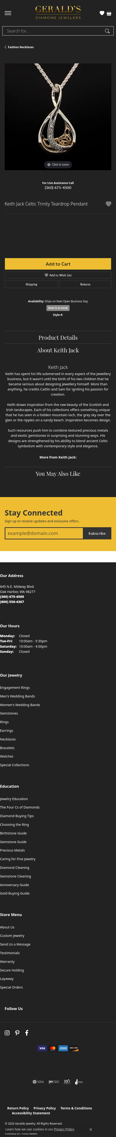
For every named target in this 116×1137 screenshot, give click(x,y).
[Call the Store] (12, 596)
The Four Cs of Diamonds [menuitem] (20, 807)
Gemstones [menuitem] (9, 713)
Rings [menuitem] (4, 722)
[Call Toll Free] (12, 601)
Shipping (31, 284)
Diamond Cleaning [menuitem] (14, 867)
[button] (102, 13)
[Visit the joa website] (79, 1081)
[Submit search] (108, 30)
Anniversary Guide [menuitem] (14, 885)
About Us (7, 927)
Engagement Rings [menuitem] (15, 687)
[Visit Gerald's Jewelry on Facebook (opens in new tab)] (26, 1033)
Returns (85, 284)
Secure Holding (12, 970)
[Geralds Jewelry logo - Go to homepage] (58, 13)
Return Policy (18, 1108)
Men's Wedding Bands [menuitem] (17, 696)
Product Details (58, 337)
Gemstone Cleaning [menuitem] (15, 876)
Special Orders (11, 987)
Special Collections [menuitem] (14, 765)
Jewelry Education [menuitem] (14, 799)
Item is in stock (58, 308)
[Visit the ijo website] (54, 1081)
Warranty (7, 961)
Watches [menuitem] (6, 756)
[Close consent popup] (90, 1129)
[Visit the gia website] (38, 1081)
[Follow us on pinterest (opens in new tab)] (17, 1033)
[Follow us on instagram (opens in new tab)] (7, 1033)
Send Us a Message (15, 944)
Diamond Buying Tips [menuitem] (17, 816)
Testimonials (10, 953)
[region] (58, 116)
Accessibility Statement (31, 1113)
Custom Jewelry (12, 935)
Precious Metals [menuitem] (12, 850)
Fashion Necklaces (21, 47)
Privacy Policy (45, 1108)
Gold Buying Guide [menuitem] (14, 893)
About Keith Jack (58, 350)
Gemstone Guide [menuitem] (13, 842)
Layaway (7, 978)
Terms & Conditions (76, 1108)
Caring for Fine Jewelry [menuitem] (17, 859)
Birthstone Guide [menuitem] (13, 833)
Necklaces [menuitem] (8, 739)
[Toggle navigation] (8, 13)
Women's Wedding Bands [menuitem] (20, 705)
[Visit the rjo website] (66, 1081)
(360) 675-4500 (58, 187)
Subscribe (97, 533)
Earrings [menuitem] (6, 730)
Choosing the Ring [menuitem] (14, 824)
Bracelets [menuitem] (7, 748)
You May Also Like (58, 473)
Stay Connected (34, 512)
